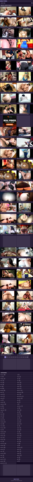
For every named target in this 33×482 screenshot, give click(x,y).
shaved (19, 433)
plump (19, 422)
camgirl (2, 394)
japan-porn (3, 459)
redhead (19, 424)
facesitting (3, 422)
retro (18, 426)
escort (2, 416)
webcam (19, 455)
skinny (19, 437)
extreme (2, 420)
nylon (18, 402)
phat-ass (19, 420)
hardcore (2, 447)
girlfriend (2, 435)
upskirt (19, 449)
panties (19, 414)
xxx (18, 461)
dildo (2, 408)
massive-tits (19, 390)
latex (18, 378)
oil (18, 404)
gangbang (3, 431)
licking (19, 384)
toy (18, 445)
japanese (2, 461)
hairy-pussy (3, 443)
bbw (2, 388)
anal (2, 376)
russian (19, 427)
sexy (18, 431)
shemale (19, 435)
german (2, 433)
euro (2, 418)
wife (18, 459)
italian (2, 455)
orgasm (19, 410)
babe (2, 384)
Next (27, 357)
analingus (2, 378)
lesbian (19, 382)
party (18, 418)
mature (19, 394)
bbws (2, 392)
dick (2, 406)
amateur (3, 374)
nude (18, 400)
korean (19, 376)
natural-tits (20, 398)
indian (2, 451)
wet (18, 457)
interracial (3, 453)
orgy (18, 412)
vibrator (19, 451)
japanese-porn (3, 463)
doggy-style (3, 410)
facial (2, 424)
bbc (2, 386)
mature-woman (20, 396)
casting (2, 398)
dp (1, 412)
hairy (2, 441)
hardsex (2, 449)
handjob (2, 445)
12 (23, 357)
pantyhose (19, 416)
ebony (2, 414)
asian (2, 382)
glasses (2, 437)
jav (18, 374)
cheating (2, 402)
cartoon (2, 396)
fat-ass (2, 426)
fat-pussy (2, 427)
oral (18, 408)
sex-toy (19, 429)
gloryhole (2, 439)
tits (18, 443)
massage (19, 388)
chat (2, 400)
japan (2, 457)
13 (25, 357)
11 (21, 357)
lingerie (19, 386)
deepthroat (3, 404)
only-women (20, 406)
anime (2, 380)
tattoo (19, 441)
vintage (19, 453)
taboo (18, 439)
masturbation (20, 392)
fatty (2, 429)
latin (18, 380)
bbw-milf (2, 390)
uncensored (19, 447)
